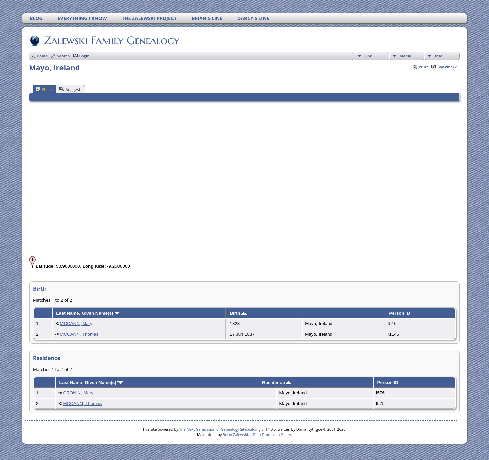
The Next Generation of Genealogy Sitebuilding (220, 429)
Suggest (69, 89)
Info (438, 55)
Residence (276, 382)
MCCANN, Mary (76, 323)
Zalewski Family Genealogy (111, 40)
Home (42, 55)
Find (368, 55)
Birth (238, 313)
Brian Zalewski (235, 434)
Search (63, 55)
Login (84, 55)
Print (423, 66)
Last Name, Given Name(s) (88, 313)
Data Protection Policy (272, 434)
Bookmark (447, 66)
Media (405, 55)
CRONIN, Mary (78, 392)
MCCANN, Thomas (79, 334)
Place (44, 89)
